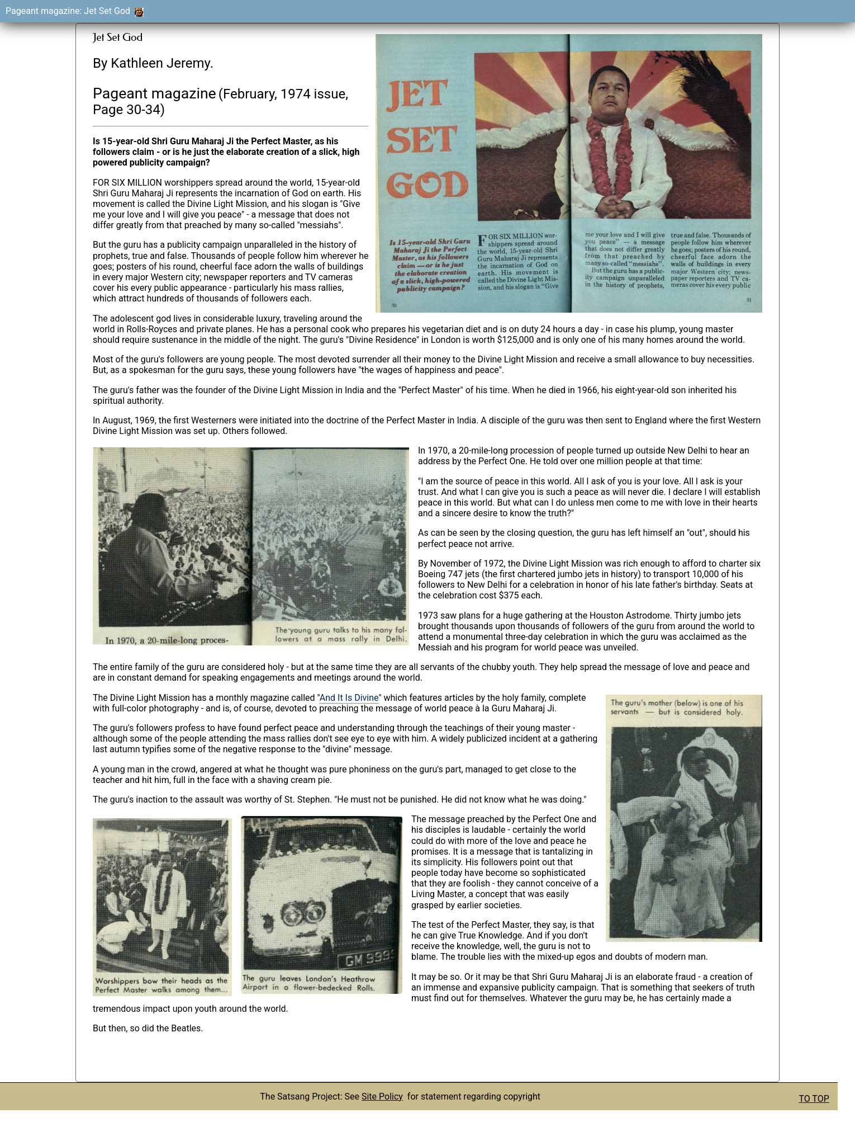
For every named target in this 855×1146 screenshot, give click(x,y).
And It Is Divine (349, 697)
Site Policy (382, 1096)
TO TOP (814, 1098)
